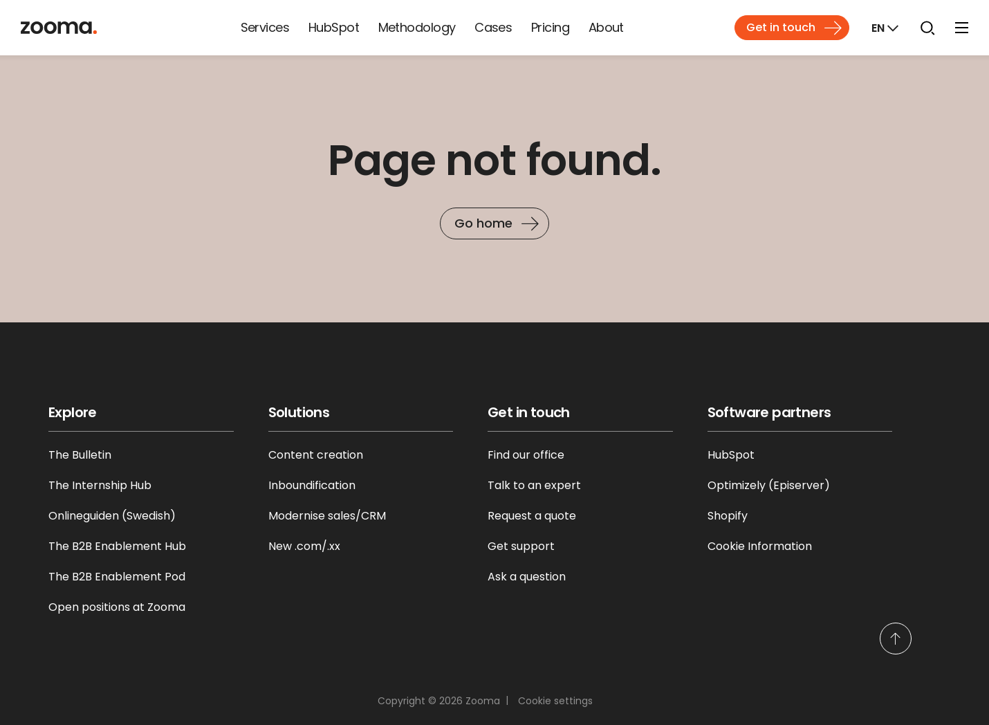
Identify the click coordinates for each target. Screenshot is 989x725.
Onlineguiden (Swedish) (112, 516)
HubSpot (333, 27)
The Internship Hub (99, 485)
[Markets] (883, 27)
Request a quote (532, 516)
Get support (521, 546)
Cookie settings (555, 701)
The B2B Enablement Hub (117, 546)
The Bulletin (79, 455)
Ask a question (527, 577)
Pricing (550, 27)
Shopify (728, 516)
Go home (483, 223)
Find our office (526, 455)
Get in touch (780, 27)
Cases (493, 27)
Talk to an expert (534, 485)
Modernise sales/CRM (327, 516)
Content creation (315, 455)
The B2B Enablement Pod (116, 577)
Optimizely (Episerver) (769, 485)
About (606, 27)
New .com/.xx (304, 546)
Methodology (417, 27)
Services (265, 27)
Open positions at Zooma (116, 607)
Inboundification (311, 485)
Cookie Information (760, 546)
